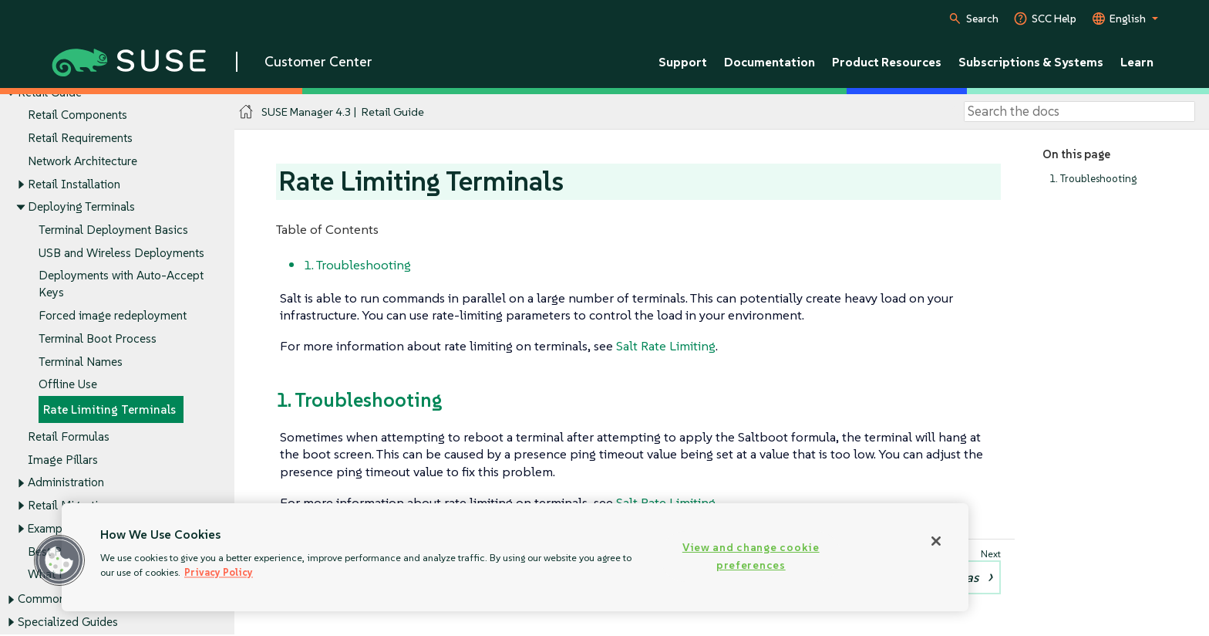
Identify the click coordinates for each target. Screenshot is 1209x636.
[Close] (936, 541)
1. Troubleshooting (1093, 178)
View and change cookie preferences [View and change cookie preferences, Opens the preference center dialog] (751, 556)
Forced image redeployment (113, 316)
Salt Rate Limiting (666, 345)
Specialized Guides (68, 622)
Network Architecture (82, 161)
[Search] (1079, 112)
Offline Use (68, 384)
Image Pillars (63, 459)
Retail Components (77, 115)
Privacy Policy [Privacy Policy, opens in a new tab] (218, 572)
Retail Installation (74, 184)
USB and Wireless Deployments (121, 252)
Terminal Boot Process (98, 338)
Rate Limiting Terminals (109, 410)
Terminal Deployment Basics (113, 229)
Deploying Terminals (81, 207)
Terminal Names (81, 361)
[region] (515, 557)
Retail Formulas (68, 436)
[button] (59, 560)
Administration (66, 482)
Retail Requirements (80, 137)
